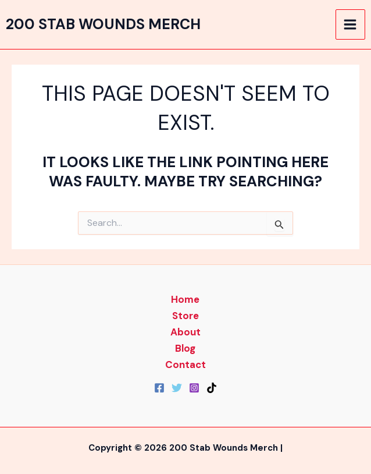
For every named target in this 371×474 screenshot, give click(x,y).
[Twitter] (177, 388)
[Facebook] (159, 388)
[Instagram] (194, 388)
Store (185, 315)
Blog (185, 348)
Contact (185, 364)
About (185, 332)
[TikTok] (211, 388)
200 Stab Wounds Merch (103, 24)
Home (185, 299)
